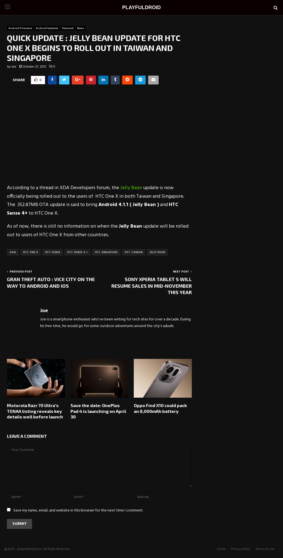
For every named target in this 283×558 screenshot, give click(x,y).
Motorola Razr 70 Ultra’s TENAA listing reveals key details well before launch (35, 411)
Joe (14, 67)
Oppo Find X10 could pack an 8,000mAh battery (160, 408)
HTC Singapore (106, 252)
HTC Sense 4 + (77, 252)
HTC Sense (52, 252)
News (80, 28)
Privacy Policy (240, 549)
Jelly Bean (131, 188)
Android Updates (47, 28)
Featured (68, 28)
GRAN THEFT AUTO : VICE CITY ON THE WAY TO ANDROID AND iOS (51, 282)
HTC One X (30, 252)
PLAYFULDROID (141, 7)
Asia (13, 252)
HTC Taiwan (134, 252)
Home (221, 549)
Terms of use (265, 549)
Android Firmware (20, 28)
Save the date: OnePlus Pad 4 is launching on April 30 (98, 411)
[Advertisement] (99, 139)
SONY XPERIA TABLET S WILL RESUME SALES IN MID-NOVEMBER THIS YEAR (151, 285)
